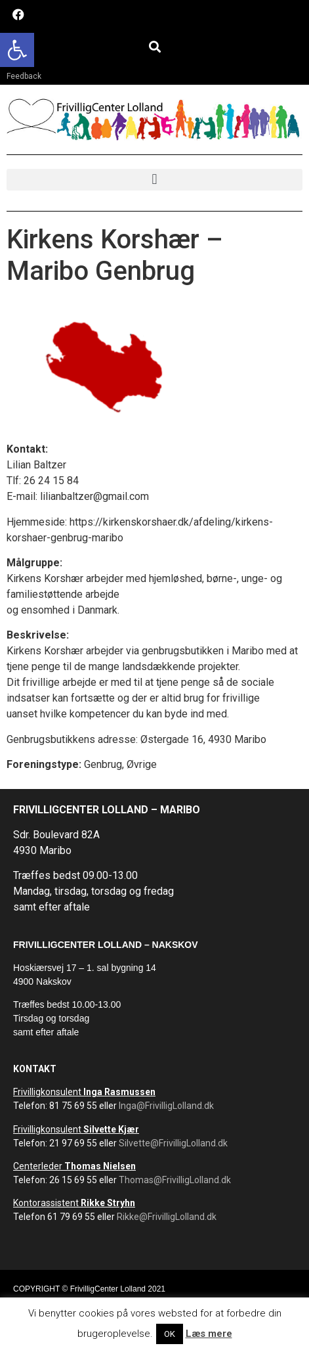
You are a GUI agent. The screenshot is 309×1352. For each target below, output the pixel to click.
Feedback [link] (24, 76)
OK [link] (169, 1334)
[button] (154, 46)
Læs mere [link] (209, 1334)
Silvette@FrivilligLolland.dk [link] (173, 1143)
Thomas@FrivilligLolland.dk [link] (175, 1180)
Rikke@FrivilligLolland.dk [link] (166, 1216)
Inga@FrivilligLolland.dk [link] (166, 1105)
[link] (17, 50)
